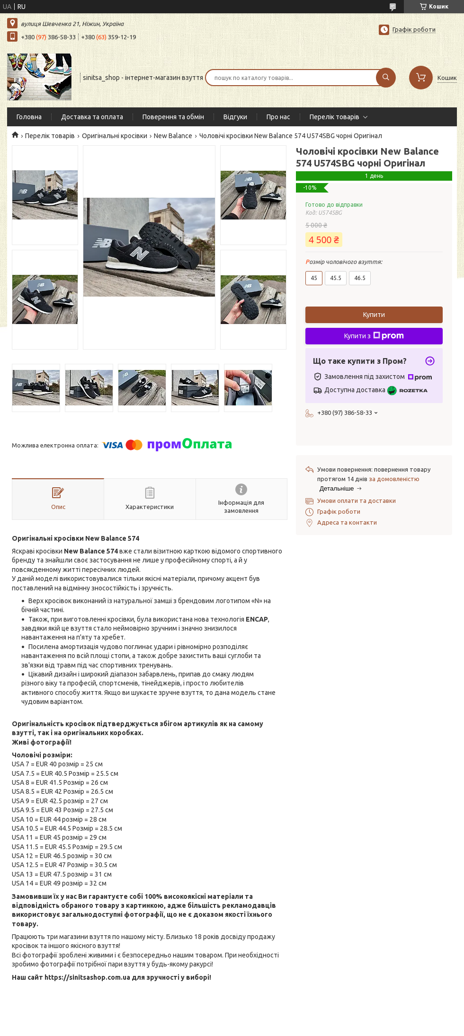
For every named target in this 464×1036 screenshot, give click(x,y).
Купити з (374, 336)
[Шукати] (386, 78)
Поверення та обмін (173, 117)
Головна (29, 117)
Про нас (278, 117)
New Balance (173, 136)
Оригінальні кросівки (114, 136)
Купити (374, 314)
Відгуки (235, 117)
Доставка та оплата (92, 117)
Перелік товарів (334, 117)
